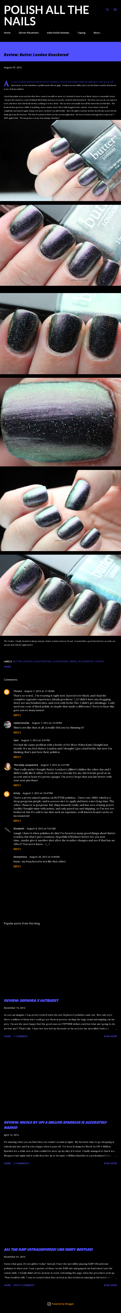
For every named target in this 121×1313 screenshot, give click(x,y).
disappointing (43, 661)
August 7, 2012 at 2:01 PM (35, 740)
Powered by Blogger (60, 1303)
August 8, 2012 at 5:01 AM (41, 828)
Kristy (17, 793)
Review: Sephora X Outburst (31, 1001)
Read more (110, 1036)
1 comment (21, 1036)
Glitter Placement (29, 32)
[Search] (107, 6)
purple (99, 661)
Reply (17, 715)
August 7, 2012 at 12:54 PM (47, 722)
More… (97, 32)
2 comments (21, 1163)
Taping (81, 32)
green (73, 661)
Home (7, 32)
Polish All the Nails (46, 15)
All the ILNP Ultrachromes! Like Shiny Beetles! (48, 1250)
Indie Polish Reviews (58, 32)
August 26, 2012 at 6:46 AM (45, 856)
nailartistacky (21, 722)
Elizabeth (19, 828)
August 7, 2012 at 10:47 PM (38, 793)
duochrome (60, 661)
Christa (18, 691)
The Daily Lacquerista (26, 764)
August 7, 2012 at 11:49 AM (39, 691)
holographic (86, 661)
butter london (23, 661)
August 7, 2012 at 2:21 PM (55, 764)
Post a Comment (24, 1285)
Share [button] (7, 666)
